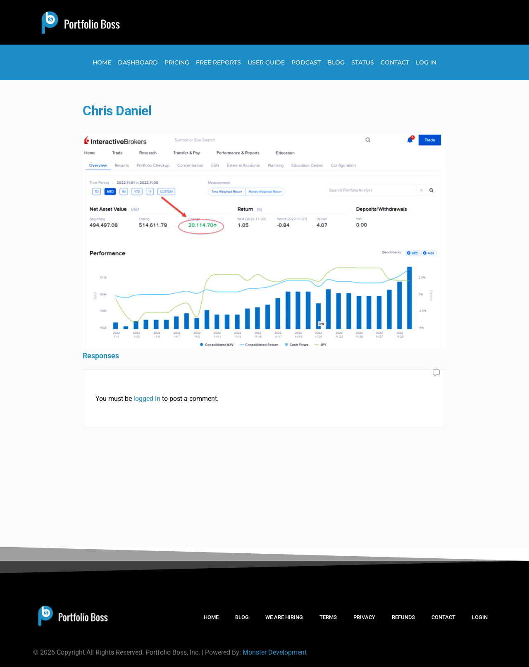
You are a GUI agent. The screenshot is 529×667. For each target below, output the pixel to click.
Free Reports (218, 62)
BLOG (242, 617)
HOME (211, 617)
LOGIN (480, 617)
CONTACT (443, 617)
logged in (146, 399)
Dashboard (138, 62)
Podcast (306, 62)
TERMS (328, 617)
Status (362, 62)
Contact (395, 62)
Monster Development (275, 652)
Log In (426, 62)
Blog (336, 62)
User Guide (266, 62)
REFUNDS (403, 617)
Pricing (176, 62)
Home (102, 62)
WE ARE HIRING (284, 617)
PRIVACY (364, 617)
